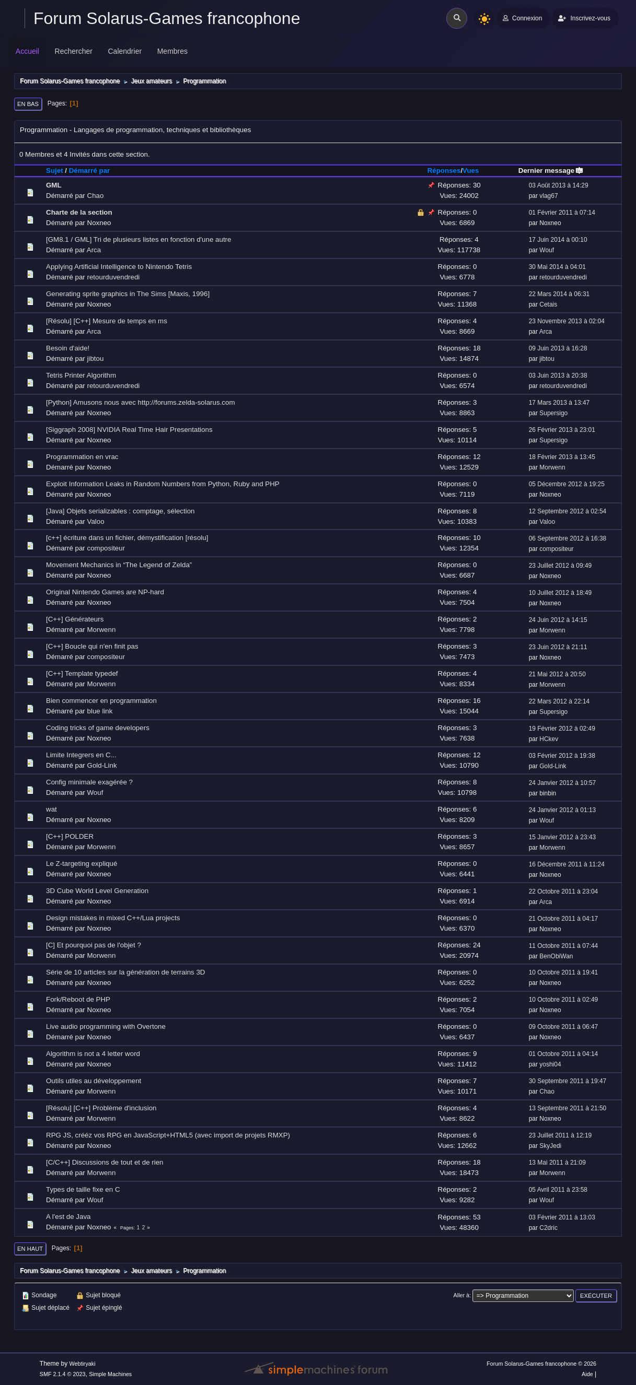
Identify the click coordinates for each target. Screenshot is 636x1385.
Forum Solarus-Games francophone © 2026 (541, 1363)
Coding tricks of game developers (97, 728)
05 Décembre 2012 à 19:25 (567, 484)
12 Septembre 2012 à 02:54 (568, 511)
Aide (587, 1374)
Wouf (546, 250)
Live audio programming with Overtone (106, 1026)
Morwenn (552, 467)
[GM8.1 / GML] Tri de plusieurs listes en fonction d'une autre (138, 239)
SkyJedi (550, 1145)
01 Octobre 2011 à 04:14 (563, 1054)
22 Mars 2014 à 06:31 (559, 294)
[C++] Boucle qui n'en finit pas (92, 646)
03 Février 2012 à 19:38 (562, 755)
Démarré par (89, 170)
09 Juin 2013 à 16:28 (558, 348)
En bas (28, 104)
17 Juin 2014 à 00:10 (558, 239)
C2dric (548, 1227)
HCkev (548, 739)
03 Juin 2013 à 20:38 (558, 375)
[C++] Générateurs (74, 619)
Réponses (444, 170)
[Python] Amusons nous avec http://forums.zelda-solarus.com (140, 402)
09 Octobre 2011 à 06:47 (563, 1026)
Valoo (96, 521)
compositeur (106, 548)
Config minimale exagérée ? (89, 782)
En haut (30, 1249)
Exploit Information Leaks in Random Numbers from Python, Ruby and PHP (163, 484)
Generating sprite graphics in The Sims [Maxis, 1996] (128, 294)
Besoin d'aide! (67, 348)
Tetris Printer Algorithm (81, 375)
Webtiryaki (82, 1363)
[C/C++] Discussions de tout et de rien (104, 1162)
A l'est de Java (68, 1216)
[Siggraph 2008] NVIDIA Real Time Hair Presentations (129, 429)
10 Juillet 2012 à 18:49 (560, 592)
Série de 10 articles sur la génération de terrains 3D (125, 972)
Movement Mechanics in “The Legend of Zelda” (119, 565)
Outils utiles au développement (93, 1081)
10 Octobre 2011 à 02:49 (563, 999)
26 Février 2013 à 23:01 (562, 429)
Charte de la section (79, 212)
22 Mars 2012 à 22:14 (559, 701)
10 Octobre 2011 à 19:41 (563, 972)
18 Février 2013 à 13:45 (562, 457)
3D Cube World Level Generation (97, 891)
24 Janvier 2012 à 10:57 (562, 783)
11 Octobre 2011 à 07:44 (563, 945)
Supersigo (553, 413)
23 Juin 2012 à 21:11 (558, 647)
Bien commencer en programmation (101, 701)
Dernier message (551, 170)
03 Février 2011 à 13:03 (562, 1217)
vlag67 (548, 195)
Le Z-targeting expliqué (81, 863)
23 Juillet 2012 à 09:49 (560, 565)
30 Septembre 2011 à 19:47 (568, 1081)
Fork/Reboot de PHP (78, 999)
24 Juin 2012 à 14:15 (558, 620)
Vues (470, 170)
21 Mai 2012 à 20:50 (557, 674)
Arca (94, 250)
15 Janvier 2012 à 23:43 (562, 837)
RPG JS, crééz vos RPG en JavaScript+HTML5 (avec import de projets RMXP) (168, 1135)
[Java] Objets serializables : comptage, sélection (120, 511)
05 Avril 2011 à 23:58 (558, 1189)
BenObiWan (556, 956)
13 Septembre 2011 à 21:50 (568, 1108)
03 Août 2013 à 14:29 (558, 185)
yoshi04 (550, 1064)
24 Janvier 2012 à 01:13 (562, 810)
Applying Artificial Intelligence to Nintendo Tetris (119, 267)
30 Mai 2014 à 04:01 (557, 267)
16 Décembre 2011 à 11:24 (567, 864)
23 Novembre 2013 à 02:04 (567, 321)
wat (51, 809)
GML (54, 185)
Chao (95, 195)
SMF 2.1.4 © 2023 (63, 1374)
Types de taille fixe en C (83, 1189)
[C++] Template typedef (82, 673)
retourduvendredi (113, 277)
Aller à (462, 1295)
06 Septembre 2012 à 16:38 (568, 538)
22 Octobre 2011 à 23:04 (563, 891)
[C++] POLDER (70, 836)
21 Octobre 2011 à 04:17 (563, 918)
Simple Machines (110, 1374)
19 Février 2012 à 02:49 (562, 728)
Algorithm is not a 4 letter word (93, 1054)
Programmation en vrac (82, 457)
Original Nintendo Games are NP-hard (105, 592)
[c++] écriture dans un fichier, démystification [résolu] (127, 538)
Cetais (548, 304)
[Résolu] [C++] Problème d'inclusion (101, 1108)
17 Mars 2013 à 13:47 (559, 402)
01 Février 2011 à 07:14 (562, 212)
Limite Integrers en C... (81, 755)
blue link (100, 711)
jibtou (95, 358)
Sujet (54, 170)
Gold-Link (102, 765)
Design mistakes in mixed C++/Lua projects (113, 918)
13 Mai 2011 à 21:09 (557, 1162)
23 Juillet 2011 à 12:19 (560, 1135)
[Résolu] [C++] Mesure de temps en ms (106, 321)
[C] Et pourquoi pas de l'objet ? (93, 945)
